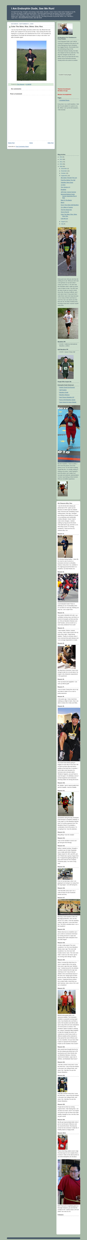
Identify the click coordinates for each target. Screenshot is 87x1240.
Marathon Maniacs (64, 395)
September (64, 175)
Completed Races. (64, 100)
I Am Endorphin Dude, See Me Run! (32, 8)
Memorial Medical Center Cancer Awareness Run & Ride (69, 196)
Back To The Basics (66, 200)
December (64, 168)
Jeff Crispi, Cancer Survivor (68, 192)
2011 (61, 161)
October (63, 173)
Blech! (62, 202)
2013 (61, 157)
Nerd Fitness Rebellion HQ (66, 397)
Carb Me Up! (64, 218)
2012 (61, 159)
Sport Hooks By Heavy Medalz (67, 402)
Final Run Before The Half (68, 180)
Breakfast (63, 189)
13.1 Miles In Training (67, 207)
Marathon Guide (63, 392)
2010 (61, 164)
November (64, 171)
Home (31, 143)
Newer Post (11, 143)
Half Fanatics (63, 390)
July (62, 224)
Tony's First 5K (65, 212)
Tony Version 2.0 (65, 187)
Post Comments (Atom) (22, 146)
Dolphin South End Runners (67, 387)
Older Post (51, 143)
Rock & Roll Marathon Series (67, 400)
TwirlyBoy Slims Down (67, 182)
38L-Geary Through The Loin (69, 177)
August (63, 221)
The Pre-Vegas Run (66, 209)
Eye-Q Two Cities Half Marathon (70, 205)
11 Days (63, 185)
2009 (61, 166)
